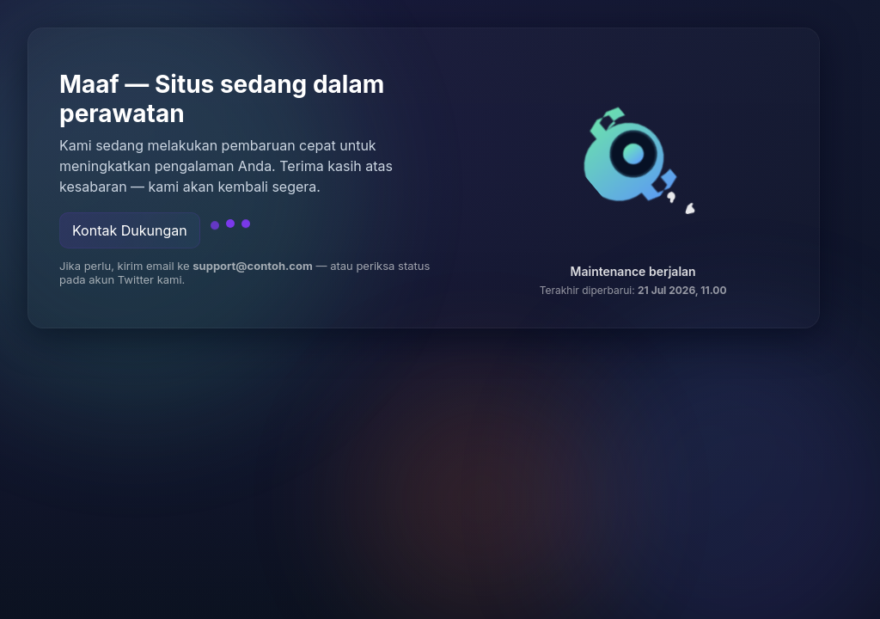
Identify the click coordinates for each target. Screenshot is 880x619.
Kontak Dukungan (129, 230)
